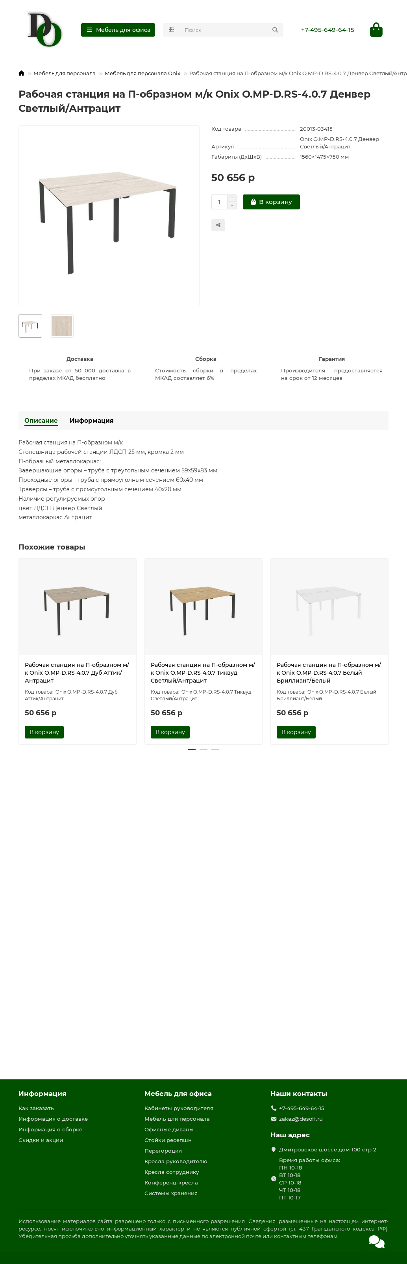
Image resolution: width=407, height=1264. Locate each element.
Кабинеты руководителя (178, 1108)
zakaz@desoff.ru (301, 1119)
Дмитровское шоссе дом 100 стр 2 (327, 1149)
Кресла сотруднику (171, 1172)
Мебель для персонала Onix (142, 73)
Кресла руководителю (175, 1161)
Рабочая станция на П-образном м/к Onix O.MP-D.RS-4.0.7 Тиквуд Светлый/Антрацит (203, 672)
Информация (92, 420)
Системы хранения (171, 1193)
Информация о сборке (50, 1129)
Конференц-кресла (171, 1182)
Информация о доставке (53, 1119)
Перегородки (163, 1150)
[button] (192, 749)
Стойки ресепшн (168, 1140)
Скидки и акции (40, 1140)
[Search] (232, 30)
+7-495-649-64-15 (327, 29)
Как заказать (36, 1108)
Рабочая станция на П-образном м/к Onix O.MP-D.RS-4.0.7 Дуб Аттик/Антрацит (77, 672)
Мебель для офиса (178, 1093)
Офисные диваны (169, 1129)
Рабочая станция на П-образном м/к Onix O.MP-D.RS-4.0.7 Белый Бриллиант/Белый (329, 672)
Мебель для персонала (64, 73)
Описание (41, 420)
